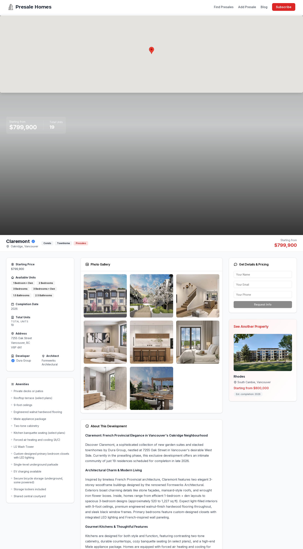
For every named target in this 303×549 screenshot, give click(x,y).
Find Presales (223, 7)
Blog (264, 7)
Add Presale (247, 7)
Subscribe (283, 7)
